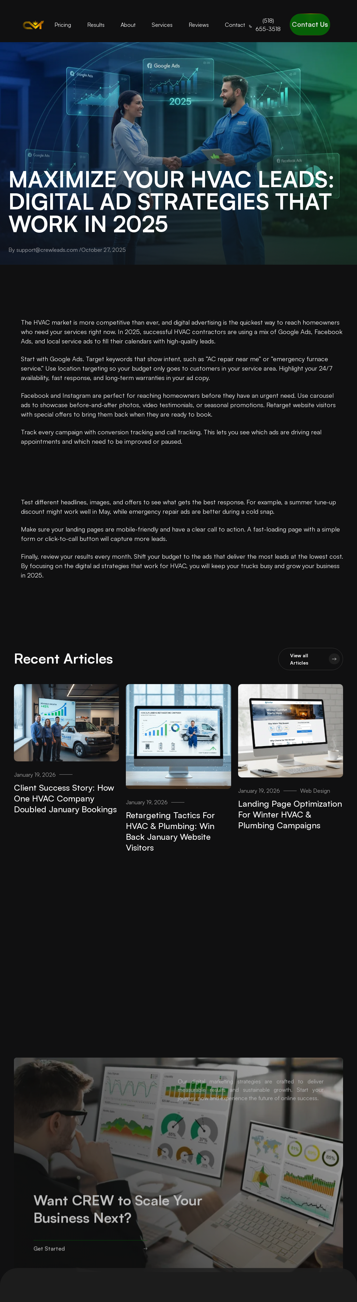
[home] (33, 25)
